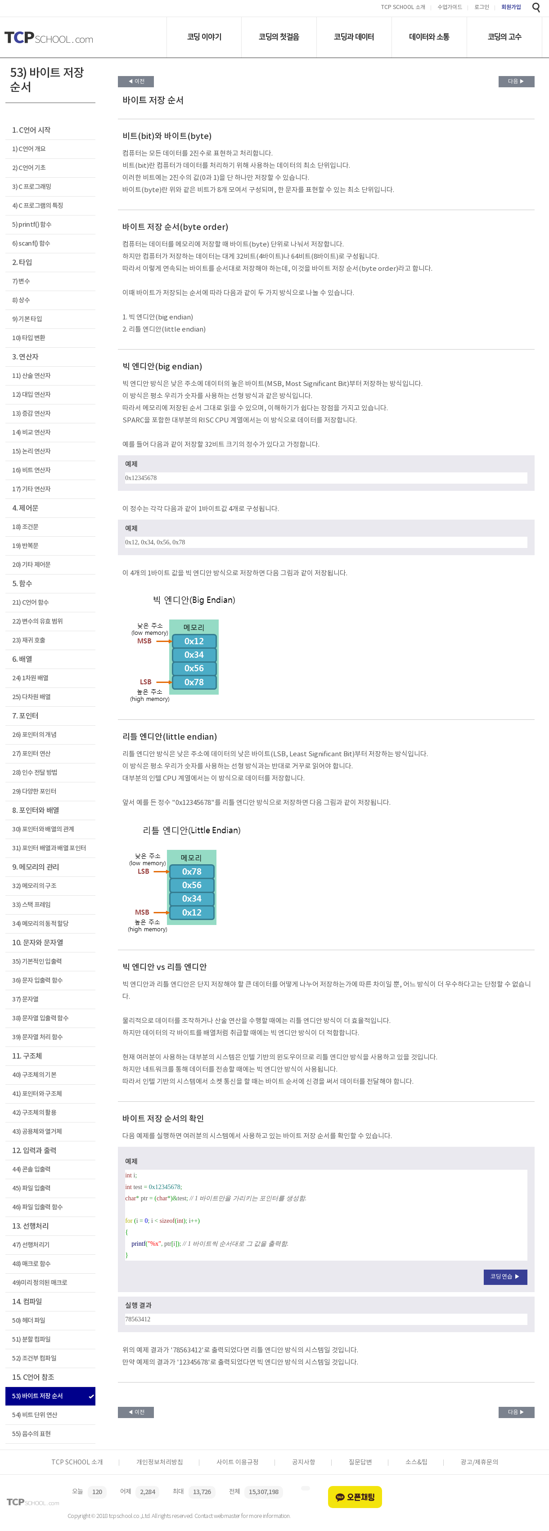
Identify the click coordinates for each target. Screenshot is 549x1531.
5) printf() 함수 (31, 225)
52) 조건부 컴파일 (34, 1358)
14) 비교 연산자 (31, 432)
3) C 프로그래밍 (31, 187)
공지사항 (303, 1462)
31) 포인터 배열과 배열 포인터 (49, 848)
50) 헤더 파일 (28, 1320)
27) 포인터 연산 (31, 754)
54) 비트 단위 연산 (34, 1415)
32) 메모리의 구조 (34, 886)
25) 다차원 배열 (31, 697)
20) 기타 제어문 (31, 565)
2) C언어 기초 (28, 168)
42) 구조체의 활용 (34, 1113)
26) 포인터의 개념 (34, 735)
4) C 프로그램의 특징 (37, 206)
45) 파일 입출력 (31, 1188)
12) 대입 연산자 (31, 395)
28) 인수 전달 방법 (34, 773)
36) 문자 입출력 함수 (37, 980)
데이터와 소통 (429, 37)
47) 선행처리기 (31, 1245)
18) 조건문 (25, 527)
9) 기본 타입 (27, 319)
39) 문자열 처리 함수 (37, 1037)
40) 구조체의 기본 (34, 1075)
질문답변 (360, 1462)
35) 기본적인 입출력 (37, 961)
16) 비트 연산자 (31, 470)
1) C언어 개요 (28, 149)
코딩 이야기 (204, 37)
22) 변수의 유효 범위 (37, 621)
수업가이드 (449, 7)
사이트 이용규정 (237, 1462)
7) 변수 (21, 281)
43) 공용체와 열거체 (37, 1132)
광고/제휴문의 (479, 1462)
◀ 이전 (136, 82)
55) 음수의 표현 (31, 1434)
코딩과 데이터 (354, 37)
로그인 (481, 7)
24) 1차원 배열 (30, 678)
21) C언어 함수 (30, 602)
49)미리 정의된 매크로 (39, 1283)
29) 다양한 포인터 (34, 791)
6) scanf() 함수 (31, 243)
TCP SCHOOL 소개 (403, 7)
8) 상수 (21, 300)
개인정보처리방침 (159, 1462)
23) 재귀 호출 (28, 640)
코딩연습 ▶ (505, 1277)
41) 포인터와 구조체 (37, 1094)
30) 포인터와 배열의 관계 (43, 829)
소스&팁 (416, 1462)
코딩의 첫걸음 (279, 37)
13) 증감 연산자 (31, 414)
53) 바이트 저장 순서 (37, 1396)
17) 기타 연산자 (31, 489)
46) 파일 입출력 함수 (37, 1207)
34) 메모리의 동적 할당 (40, 924)
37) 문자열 (25, 999)
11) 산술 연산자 (31, 376)
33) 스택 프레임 (31, 905)
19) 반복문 (25, 546)
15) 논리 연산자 (31, 451)
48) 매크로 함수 (31, 1264)
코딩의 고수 (505, 37)
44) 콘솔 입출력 (31, 1169)
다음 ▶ (516, 82)
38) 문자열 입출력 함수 (40, 1018)
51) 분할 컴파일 (31, 1339)
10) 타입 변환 (28, 338)
